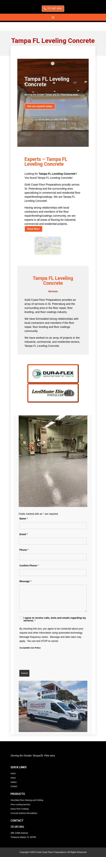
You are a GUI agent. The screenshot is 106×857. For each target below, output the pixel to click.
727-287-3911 (54, 8)
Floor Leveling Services (20, 796)
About (13, 769)
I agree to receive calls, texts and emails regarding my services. (54, 611)
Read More (33, 220)
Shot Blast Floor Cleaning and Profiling (27, 792)
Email (23, 526)
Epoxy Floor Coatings (20, 800)
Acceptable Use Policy (29, 639)
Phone (23, 541)
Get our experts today (39, 98)
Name (23, 510)
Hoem (13, 765)
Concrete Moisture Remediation (24, 805)
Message (25, 573)
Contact (14, 778)
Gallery (14, 774)
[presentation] (40, 651)
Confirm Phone (28, 557)
